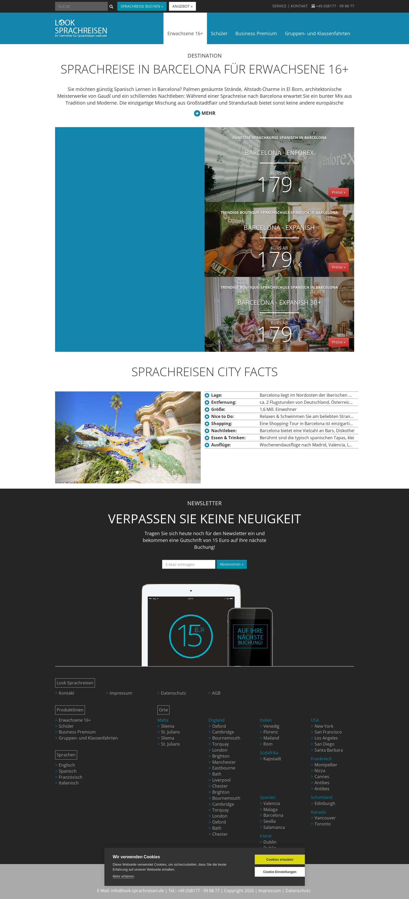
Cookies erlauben (271, 859)
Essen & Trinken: (228, 438)
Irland (265, 836)
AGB (216, 693)
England (217, 720)
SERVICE (279, 5)
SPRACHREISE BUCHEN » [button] (142, 6)
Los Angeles (326, 738)
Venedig (271, 726)
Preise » (339, 192)
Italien (266, 720)
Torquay (220, 744)
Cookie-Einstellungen (271, 872)
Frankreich (321, 759)
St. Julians (170, 732)
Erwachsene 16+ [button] (185, 33)
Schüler (66, 726)
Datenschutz (173, 693)
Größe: (218, 409)
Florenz (270, 732)
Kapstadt (272, 759)
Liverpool (221, 780)
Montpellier (326, 765)
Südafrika (269, 753)
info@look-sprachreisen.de (137, 890)
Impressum (121, 693)
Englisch (67, 765)
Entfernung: (223, 402)
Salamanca (274, 827)
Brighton (221, 756)
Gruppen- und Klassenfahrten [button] (317, 33)
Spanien (268, 797)
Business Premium (77, 732)
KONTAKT (299, 5)
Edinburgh (325, 803)
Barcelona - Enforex (279, 166)
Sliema (167, 726)
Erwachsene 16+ (75, 720)
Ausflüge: (221, 445)
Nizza (320, 770)
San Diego (324, 744)
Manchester (224, 762)
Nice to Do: (222, 416)
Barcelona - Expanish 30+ (279, 316)
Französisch (70, 777)
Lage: (216, 395)
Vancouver (325, 818)
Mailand (271, 738)
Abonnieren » (231, 564)
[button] (66, 437)
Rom (268, 744)
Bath (216, 774)
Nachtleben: (224, 430)
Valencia (271, 803)
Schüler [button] (219, 33)
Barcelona (273, 815)
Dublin (270, 842)
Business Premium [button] (256, 33)
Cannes (322, 776)
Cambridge (223, 732)
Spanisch (68, 771)
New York (324, 726)
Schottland (321, 797)
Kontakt (66, 693)
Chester (220, 786)
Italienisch (69, 783)
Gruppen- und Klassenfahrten (88, 738)
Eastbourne (223, 768)
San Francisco (328, 732)
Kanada (318, 812)
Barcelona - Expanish (279, 241)
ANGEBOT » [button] (182, 6)
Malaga (270, 809)
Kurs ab (279, 173)
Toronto (323, 824)
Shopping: (221, 423)
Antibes (322, 783)
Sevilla (269, 821)
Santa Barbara (329, 750)
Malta (162, 720)
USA (315, 720)
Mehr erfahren (123, 876)
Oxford (219, 726)
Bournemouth (226, 738)
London (219, 750)
